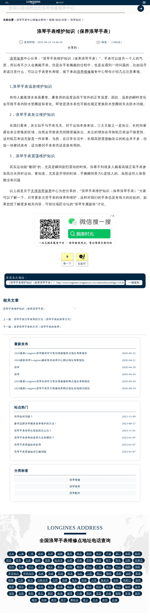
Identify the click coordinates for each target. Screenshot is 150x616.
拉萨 (128, 573)
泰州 (105, 600)
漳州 (118, 573)
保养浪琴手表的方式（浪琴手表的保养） (38, 326)
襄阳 (50, 593)
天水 (95, 600)
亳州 (108, 586)
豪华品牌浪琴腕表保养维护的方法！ (35, 423)
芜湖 (60, 573)
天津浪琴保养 (41, 191)
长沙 (99, 553)
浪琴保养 (17, 58)
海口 (99, 573)
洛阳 (11, 593)
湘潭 (69, 593)
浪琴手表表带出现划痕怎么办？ (33, 430)
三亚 (89, 573)
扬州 (128, 586)
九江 (31, 586)
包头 (74, 580)
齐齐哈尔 (13, 573)
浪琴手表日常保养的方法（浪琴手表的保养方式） (43, 319)
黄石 (40, 593)
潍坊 (21, 586)
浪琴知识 (75, 19)
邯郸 (69, 567)
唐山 (60, 567)
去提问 (82, 263)
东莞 (128, 553)
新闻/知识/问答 (58, 19)
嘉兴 (50, 586)
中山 (118, 567)
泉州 (137, 593)
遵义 (85, 600)
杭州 (137, 553)
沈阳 (128, 560)
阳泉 (84, 580)
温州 (138, 580)
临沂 (69, 586)
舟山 (118, 586)
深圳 (40, 553)
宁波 (108, 553)
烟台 (89, 586)
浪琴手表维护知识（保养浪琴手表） (24, 308)
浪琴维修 (84, 71)
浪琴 (17, 367)
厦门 (118, 553)
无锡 (50, 573)
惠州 (54, 600)
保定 (50, 567)
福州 (38, 560)
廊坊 (79, 567)
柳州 (34, 600)
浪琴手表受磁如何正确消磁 (30, 451)
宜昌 (99, 593)
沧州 (116, 580)
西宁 (63, 600)
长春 (21, 567)
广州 (31, 553)
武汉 (9, 560)
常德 (128, 593)
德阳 (128, 567)
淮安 (79, 586)
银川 (30, 580)
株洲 (60, 593)
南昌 (99, 560)
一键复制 (134, 282)
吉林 (41, 573)
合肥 (69, 560)
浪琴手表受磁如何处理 (27, 444)
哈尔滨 (59, 560)
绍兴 (99, 586)
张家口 (127, 580)
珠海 (70, 573)
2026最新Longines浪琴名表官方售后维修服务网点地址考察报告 (52, 381)
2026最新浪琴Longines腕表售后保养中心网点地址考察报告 (49, 360)
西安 (18, 560)
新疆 (11, 580)
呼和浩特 (28, 573)
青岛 (118, 560)
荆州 (89, 593)
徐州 (11, 586)
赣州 (109, 573)
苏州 (11, 567)
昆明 (89, 560)
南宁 (108, 560)
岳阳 (21, 593)
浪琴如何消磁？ (23, 416)
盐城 (114, 600)
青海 (138, 573)
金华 (137, 586)
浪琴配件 (75, 493)
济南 (79, 560)
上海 (21, 553)
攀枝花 (75, 600)
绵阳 (137, 567)
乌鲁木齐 (42, 580)
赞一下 (67, 263)
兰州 (20, 580)
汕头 (80, 573)
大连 (28, 560)
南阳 (118, 593)
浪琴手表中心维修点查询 (31, 19)
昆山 (89, 567)
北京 (11, 553)
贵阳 (47, 560)
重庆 (69, 553)
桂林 (44, 600)
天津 (50, 553)
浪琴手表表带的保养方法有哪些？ (34, 437)
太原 (40, 567)
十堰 (79, 593)
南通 (60, 586)
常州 (40, 586)
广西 (99, 567)
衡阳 (31, 593)
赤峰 (64, 580)
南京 (79, 553)
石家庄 (139, 560)
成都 (60, 553)
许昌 (108, 593)
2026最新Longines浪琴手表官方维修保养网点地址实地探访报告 (52, 388)
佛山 (108, 567)
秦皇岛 (105, 580)
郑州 (89, 553)
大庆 (94, 580)
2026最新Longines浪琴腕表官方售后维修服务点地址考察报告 (50, 353)
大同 (55, 580)
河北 (31, 567)
